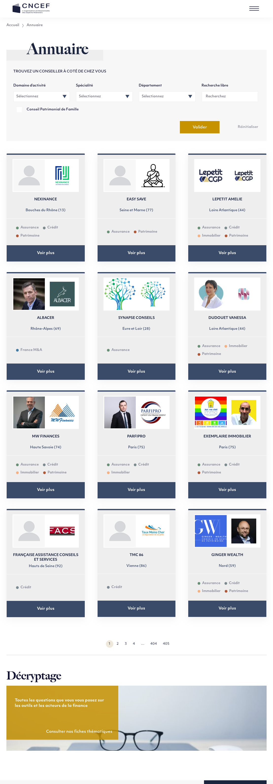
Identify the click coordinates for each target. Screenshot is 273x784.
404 (153, 644)
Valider (200, 127)
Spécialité (84, 85)
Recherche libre (215, 85)
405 (166, 644)
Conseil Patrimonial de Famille (53, 109)
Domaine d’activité (29, 85)
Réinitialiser (248, 127)
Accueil (12, 25)
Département (150, 85)
